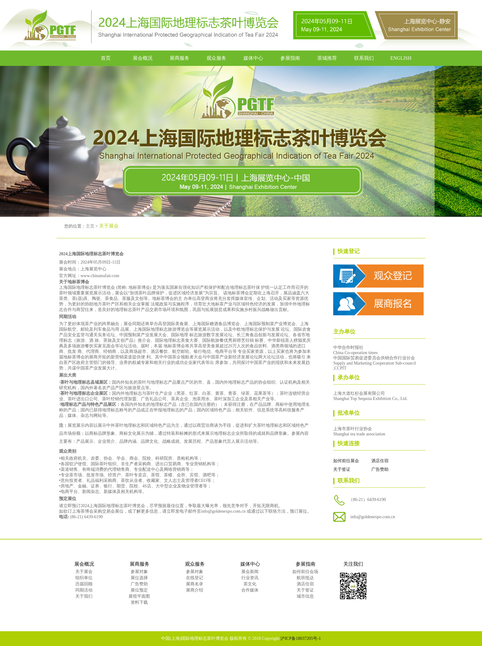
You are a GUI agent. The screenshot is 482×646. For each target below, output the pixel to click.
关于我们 (84, 596)
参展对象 (139, 571)
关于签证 (341, 469)
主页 (90, 226)
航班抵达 (305, 577)
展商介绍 (194, 590)
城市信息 (305, 596)
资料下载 (139, 602)
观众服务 (216, 58)
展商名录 (194, 584)
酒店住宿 (380, 460)
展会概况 (142, 58)
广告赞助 (380, 469)
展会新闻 (250, 571)
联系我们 (364, 58)
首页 (106, 58)
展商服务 (179, 58)
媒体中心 (253, 58)
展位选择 (139, 577)
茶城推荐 (327, 58)
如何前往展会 (346, 460)
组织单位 (84, 577)
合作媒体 (250, 590)
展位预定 (139, 590)
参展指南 (290, 58)
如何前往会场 (305, 571)
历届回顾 (84, 584)
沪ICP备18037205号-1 (300, 638)
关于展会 (84, 571)
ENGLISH (400, 58)
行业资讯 (250, 577)
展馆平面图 (139, 596)
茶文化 (249, 584)
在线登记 (194, 577)
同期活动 (84, 590)
